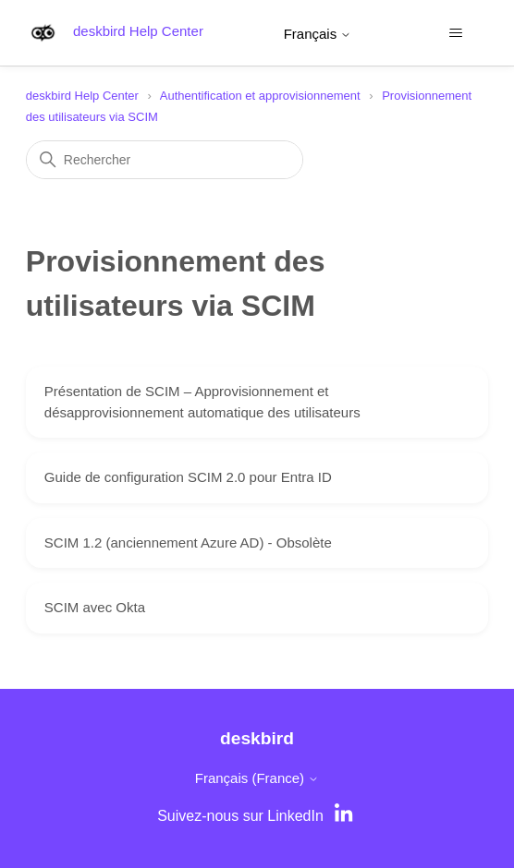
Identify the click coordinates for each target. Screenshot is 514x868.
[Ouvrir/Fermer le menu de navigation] (455, 33)
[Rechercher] (164, 159)
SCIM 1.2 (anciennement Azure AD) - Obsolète (188, 542)
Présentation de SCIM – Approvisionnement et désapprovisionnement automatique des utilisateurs (202, 401)
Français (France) (257, 778)
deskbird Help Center (82, 95)
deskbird (257, 738)
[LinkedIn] (346, 816)
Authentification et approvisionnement (260, 95)
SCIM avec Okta (94, 607)
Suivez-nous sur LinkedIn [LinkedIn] (240, 816)
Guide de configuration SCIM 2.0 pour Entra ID (188, 477)
